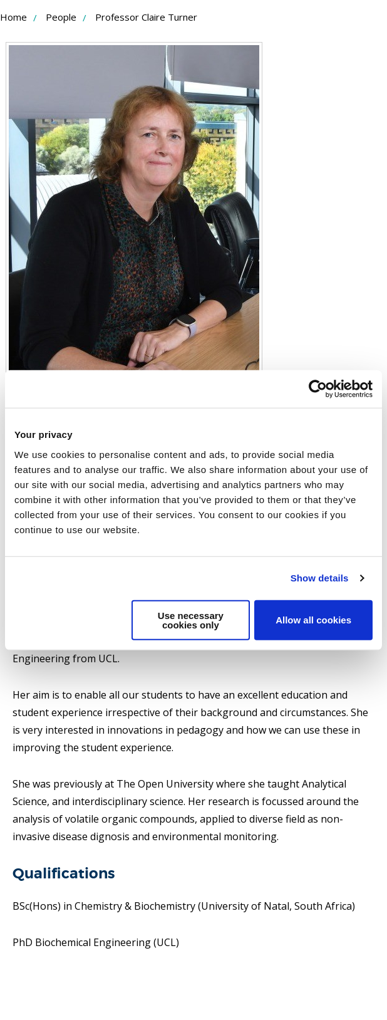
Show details (320, 578)
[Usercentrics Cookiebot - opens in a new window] (318, 389)
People (61, 17)
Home (13, 17)
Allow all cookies (313, 620)
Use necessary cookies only (191, 620)
